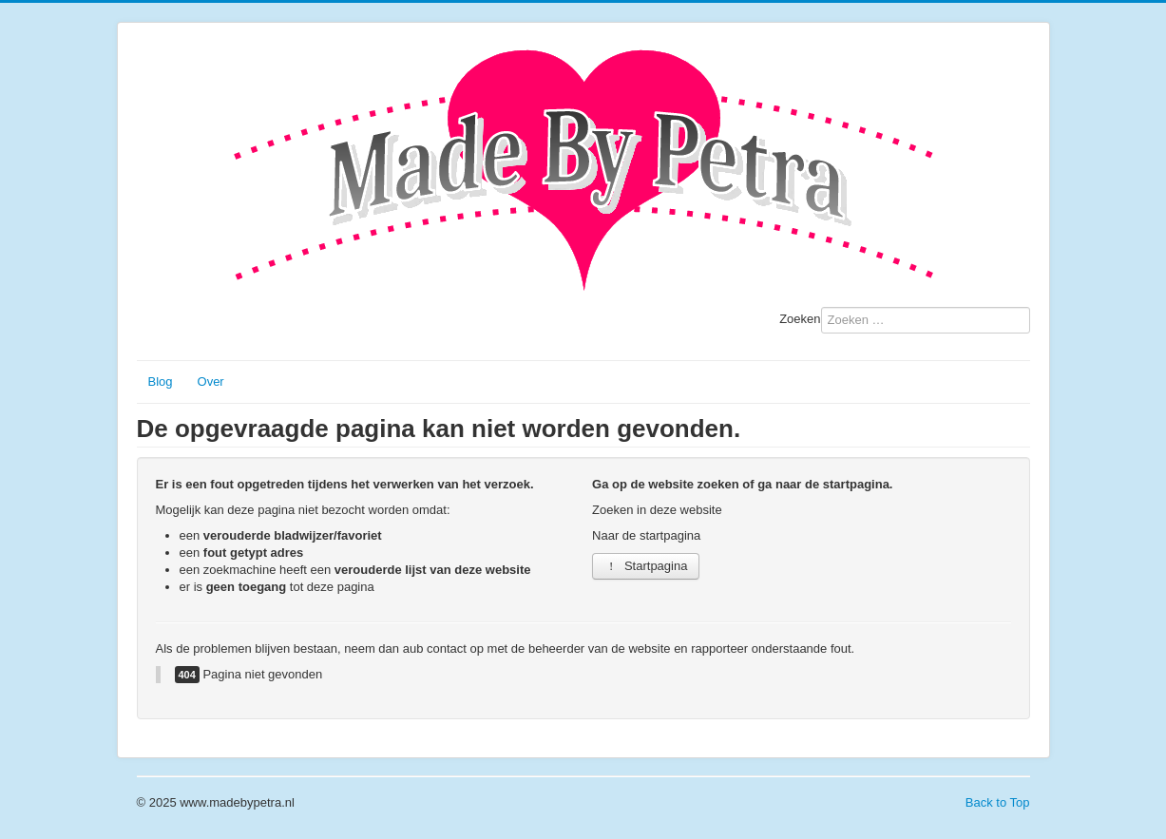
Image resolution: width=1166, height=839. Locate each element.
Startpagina (645, 566)
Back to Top (997, 802)
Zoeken (799, 319)
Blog (160, 381)
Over (211, 381)
